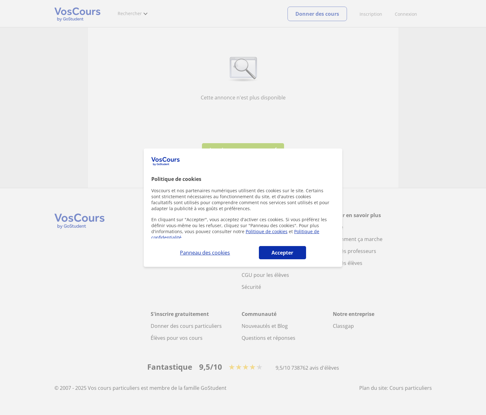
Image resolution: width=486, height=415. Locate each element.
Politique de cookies (267, 231)
